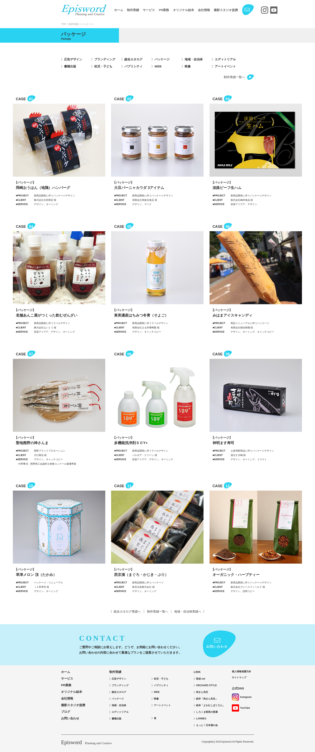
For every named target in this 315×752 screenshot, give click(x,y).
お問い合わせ (70, 718)
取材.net (200, 678)
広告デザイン (73, 59)
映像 (188, 66)
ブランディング (104, 59)
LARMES (201, 718)
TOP (63, 24)
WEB (158, 66)
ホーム (118, 9)
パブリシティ (133, 66)
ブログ (65, 711)
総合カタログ (133, 59)
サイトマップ (239, 677)
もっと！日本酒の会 (207, 725)
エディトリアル (225, 59)
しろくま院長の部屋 (207, 712)
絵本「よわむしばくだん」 (210, 705)
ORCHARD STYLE (206, 685)
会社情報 (204, 9)
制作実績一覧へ (234, 77)
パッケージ (162, 59)
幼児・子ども (103, 66)
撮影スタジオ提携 (226, 9)
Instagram (242, 697)
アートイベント (225, 66)
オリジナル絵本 (183, 9)
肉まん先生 (202, 692)
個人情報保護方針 (241, 671)
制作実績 (133, 9)
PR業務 (164, 9)
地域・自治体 (194, 59)
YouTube (241, 708)
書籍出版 (70, 66)
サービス (149, 9)
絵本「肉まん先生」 (207, 698)
